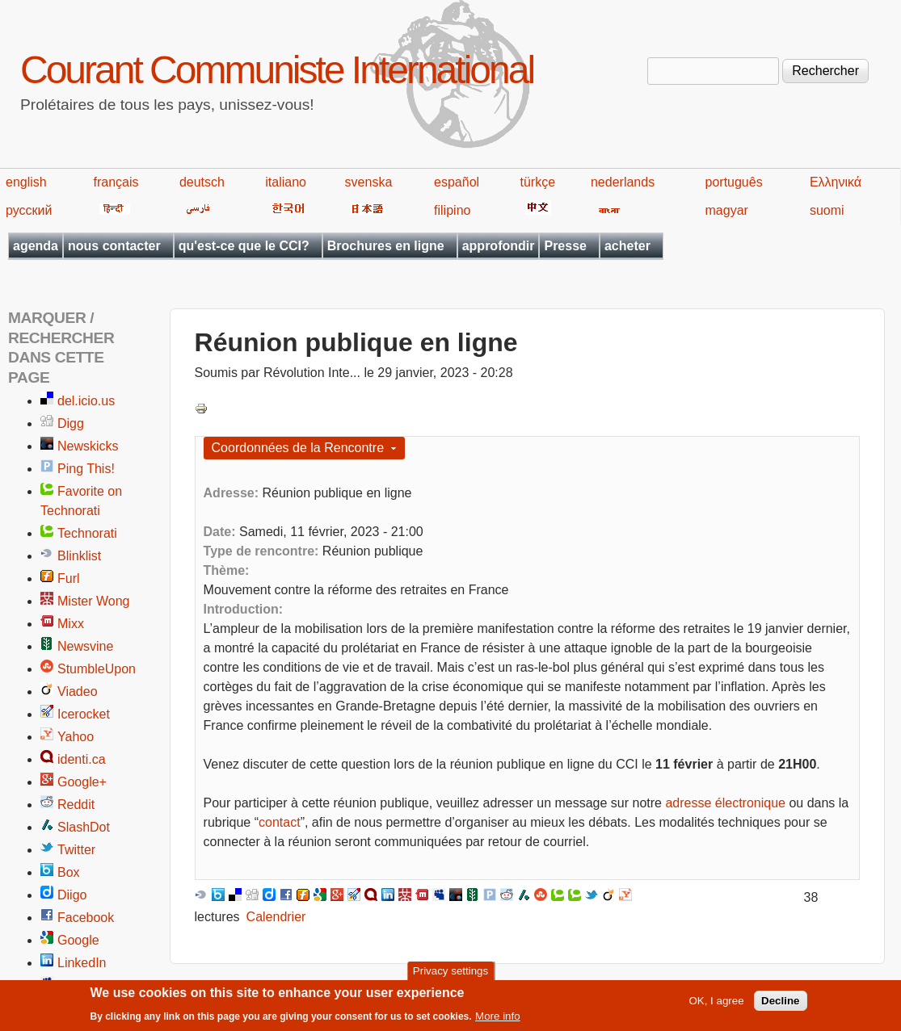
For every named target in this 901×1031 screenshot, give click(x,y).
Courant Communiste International (276, 69)
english (26, 182)
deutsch (202, 182)
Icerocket (83, 714)
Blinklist (79, 556)
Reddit (76, 804)
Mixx (70, 624)
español (456, 182)
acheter (627, 246)
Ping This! (86, 469)
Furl (68, 578)
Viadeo (77, 691)
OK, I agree (715, 1004)
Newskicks (88, 446)
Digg (70, 423)
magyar (726, 210)
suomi (827, 210)
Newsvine (85, 646)
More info (497, 1019)
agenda (35, 246)
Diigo (71, 895)
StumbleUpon (96, 669)
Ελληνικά (835, 182)
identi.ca (81, 759)
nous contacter (114, 246)
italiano (285, 182)
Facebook (85, 917)
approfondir (498, 246)
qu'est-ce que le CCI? (244, 246)
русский (29, 210)
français (116, 182)
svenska (369, 182)
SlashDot (83, 827)
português (734, 182)
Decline (780, 1004)
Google (78, 940)
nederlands (623, 182)
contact (280, 822)
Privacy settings (450, 974)
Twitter (76, 850)
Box (68, 872)
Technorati (87, 533)
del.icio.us (86, 401)
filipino (452, 210)
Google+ (82, 782)
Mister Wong (93, 601)
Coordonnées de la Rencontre (298, 448)
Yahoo (75, 737)
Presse (565, 246)
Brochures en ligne (385, 246)
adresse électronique (725, 803)
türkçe (537, 182)
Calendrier (276, 917)
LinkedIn (82, 963)
